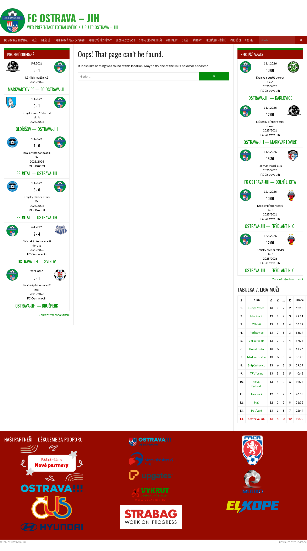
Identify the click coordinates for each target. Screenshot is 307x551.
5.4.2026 (36, 63)
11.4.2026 (270, 63)
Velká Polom (256, 340)
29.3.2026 (36, 271)
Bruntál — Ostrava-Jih (36, 173)
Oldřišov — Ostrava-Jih (37, 129)
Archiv (249, 40)
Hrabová (256, 394)
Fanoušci (235, 40)
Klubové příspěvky (100, 40)
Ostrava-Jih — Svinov (37, 261)
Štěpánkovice (256, 365)
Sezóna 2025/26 (125, 40)
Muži (34, 40)
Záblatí (256, 324)
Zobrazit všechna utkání (54, 314)
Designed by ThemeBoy (293, 542)
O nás (185, 40)
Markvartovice (256, 357)
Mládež (45, 40)
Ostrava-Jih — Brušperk (36, 306)
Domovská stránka (16, 40)
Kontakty (171, 40)
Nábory (197, 40)
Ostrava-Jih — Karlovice (270, 98)
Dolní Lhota (256, 349)
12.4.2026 (270, 191)
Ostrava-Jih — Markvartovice (270, 142)
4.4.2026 (36, 99)
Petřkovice (257, 332)
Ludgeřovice (256, 308)
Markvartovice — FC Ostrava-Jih (37, 89)
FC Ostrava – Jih (63, 17)
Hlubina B (256, 316)
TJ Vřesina (256, 373)
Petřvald (256, 410)
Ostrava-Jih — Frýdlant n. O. (270, 226)
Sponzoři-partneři (150, 40)
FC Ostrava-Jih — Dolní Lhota (270, 182)
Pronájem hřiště (216, 40)
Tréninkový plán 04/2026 (69, 40)
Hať (256, 402)
